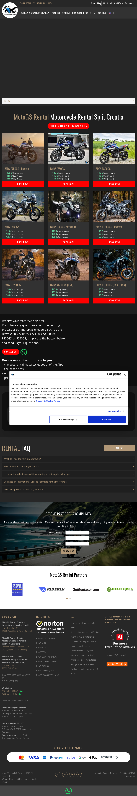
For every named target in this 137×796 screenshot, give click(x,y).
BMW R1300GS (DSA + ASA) (47, 675)
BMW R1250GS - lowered (46, 661)
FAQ (103, 3)
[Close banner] (125, 374)
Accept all (107, 419)
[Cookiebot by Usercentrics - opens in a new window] (109, 375)
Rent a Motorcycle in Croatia (34, 12)
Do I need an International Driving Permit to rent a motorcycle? (36, 481)
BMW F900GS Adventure (46, 657)
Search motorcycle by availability (68, 126)
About (93, 3)
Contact (66, 12)
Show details (114, 411)
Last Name (56, 543)
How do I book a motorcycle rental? (22, 466)
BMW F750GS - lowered (46, 638)
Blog (99, 3)
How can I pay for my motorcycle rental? (24, 489)
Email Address (56, 532)
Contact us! (10, 351)
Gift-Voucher (100, 12)
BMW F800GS (42, 647)
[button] (7, 425)
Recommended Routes (81, 12)
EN (112, 12)
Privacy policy (129, 776)
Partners (129, 3)
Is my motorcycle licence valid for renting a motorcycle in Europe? (37, 474)
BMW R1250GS (42, 666)
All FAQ (119, 448)
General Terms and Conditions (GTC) (118, 773)
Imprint (98, 773)
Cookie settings (68, 419)
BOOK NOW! (22, 184)
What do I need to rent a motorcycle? (22, 458)
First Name (56, 538)
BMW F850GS (42, 652)
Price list (55, 12)
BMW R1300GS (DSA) (44, 670)
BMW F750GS (42, 643)
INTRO (7, 100)
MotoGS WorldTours (115, 3)
